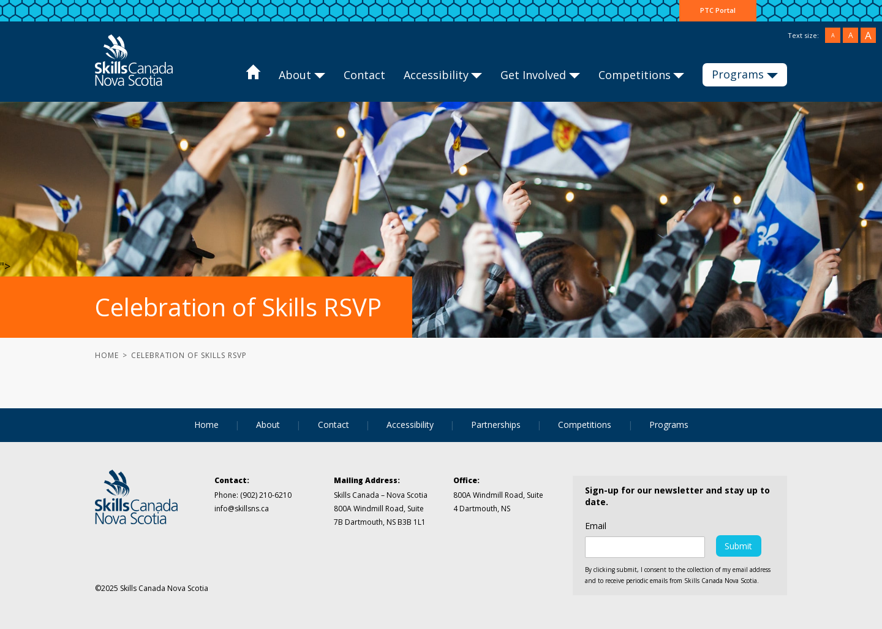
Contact (364, 74)
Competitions (634, 74)
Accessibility (436, 74)
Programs (738, 74)
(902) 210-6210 (266, 495)
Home (252, 75)
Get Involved (533, 74)
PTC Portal (718, 10)
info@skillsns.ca (241, 508)
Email (595, 526)
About (295, 74)
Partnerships (496, 424)
